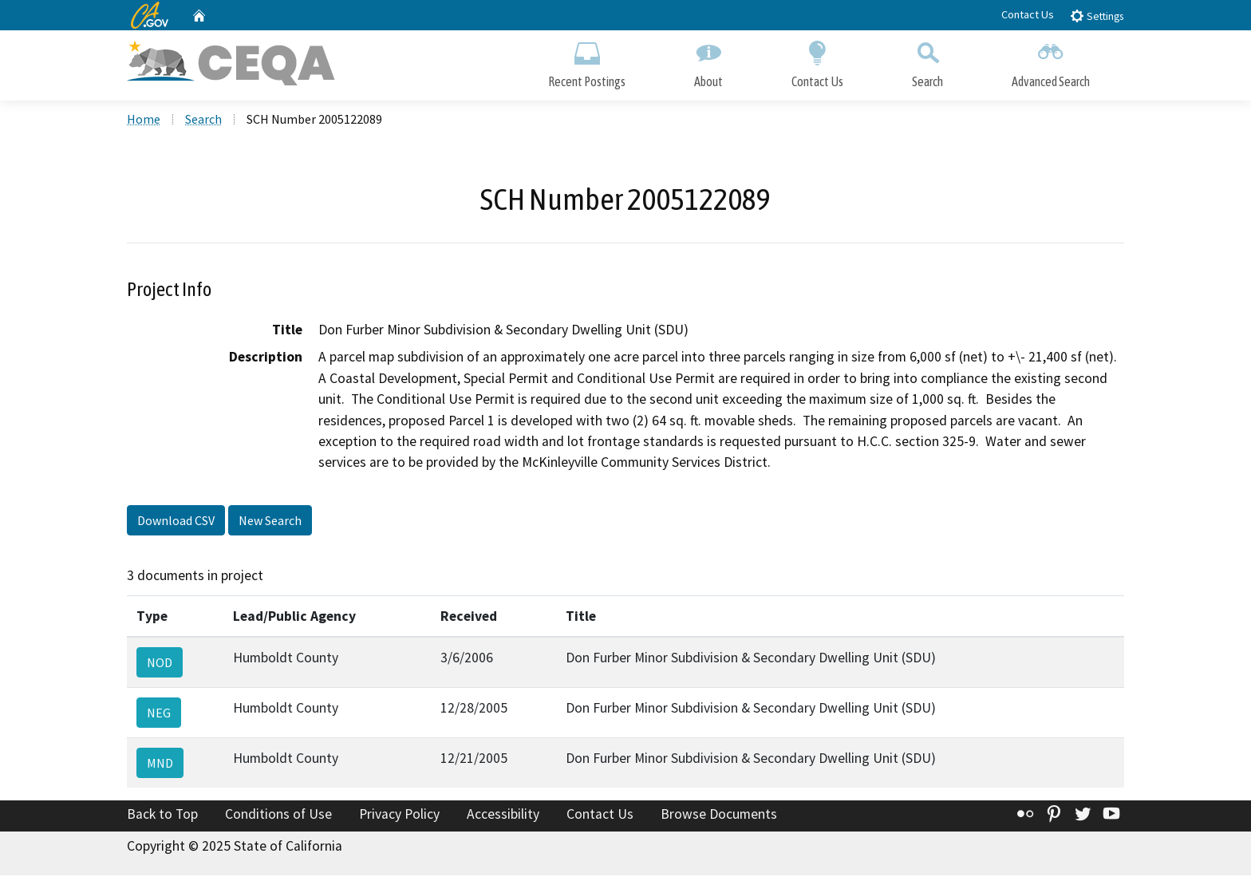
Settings (1096, 15)
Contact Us (1027, 14)
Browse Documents (719, 815)
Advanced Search (1050, 61)
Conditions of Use (278, 815)
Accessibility (503, 815)
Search (927, 61)
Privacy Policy (399, 815)
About (708, 61)
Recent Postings (587, 61)
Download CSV (176, 521)
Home (143, 120)
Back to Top (162, 815)
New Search (270, 521)
